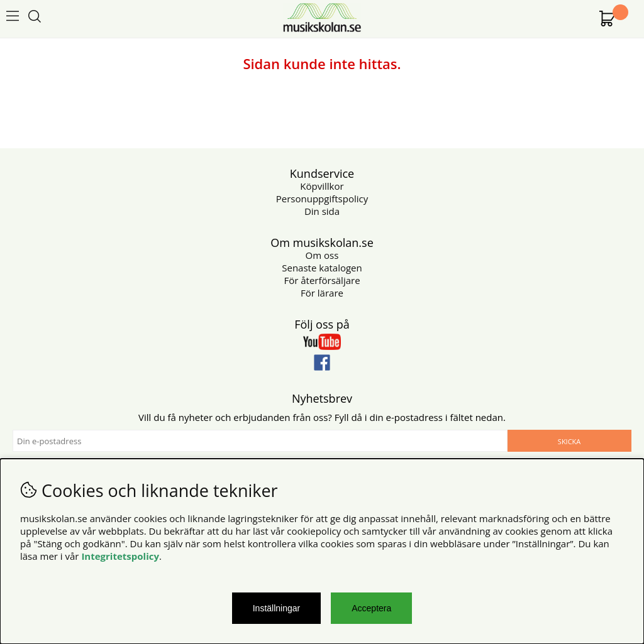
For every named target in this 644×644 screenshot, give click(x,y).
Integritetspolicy (120, 556)
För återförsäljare (322, 280)
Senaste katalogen (322, 267)
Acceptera (371, 608)
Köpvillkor (321, 186)
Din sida (322, 211)
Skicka (569, 441)
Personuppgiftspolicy (322, 198)
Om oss (322, 255)
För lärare (322, 293)
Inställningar (277, 608)
